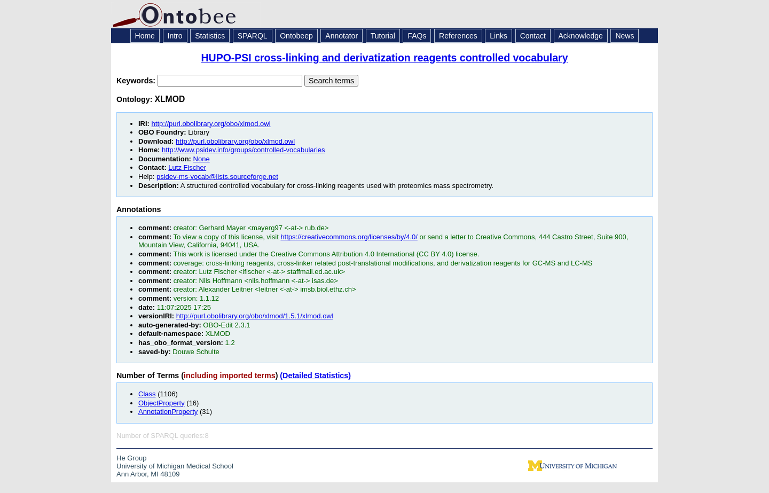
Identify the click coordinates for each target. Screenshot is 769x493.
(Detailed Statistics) (315, 375)
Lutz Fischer (187, 167)
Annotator (341, 36)
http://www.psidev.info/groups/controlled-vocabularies (243, 150)
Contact (533, 36)
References (458, 36)
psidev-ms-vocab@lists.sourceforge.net (217, 177)
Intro (175, 36)
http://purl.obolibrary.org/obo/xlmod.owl (211, 124)
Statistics (210, 36)
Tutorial (383, 36)
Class (147, 394)
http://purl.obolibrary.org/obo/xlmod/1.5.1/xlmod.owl (254, 316)
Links (498, 36)
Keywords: (137, 80)
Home (145, 36)
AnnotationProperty (168, 412)
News (624, 36)
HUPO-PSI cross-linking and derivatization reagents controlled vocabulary (384, 58)
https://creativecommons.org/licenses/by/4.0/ (349, 237)
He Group (131, 458)
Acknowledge (581, 36)
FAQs (416, 36)
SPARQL (253, 36)
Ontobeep (296, 36)
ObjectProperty (161, 403)
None (201, 159)
